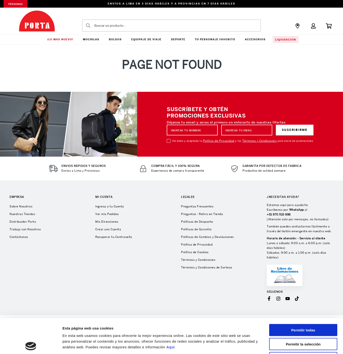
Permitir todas (303, 295)
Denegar (303, 324)
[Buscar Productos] (88, 25)
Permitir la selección (303, 310)
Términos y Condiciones (259, 141)
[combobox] (171, 25)
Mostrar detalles (258, 345)
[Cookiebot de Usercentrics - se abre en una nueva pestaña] (31, 344)
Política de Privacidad (218, 141)
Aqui (170, 312)
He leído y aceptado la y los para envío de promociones (242, 141)
